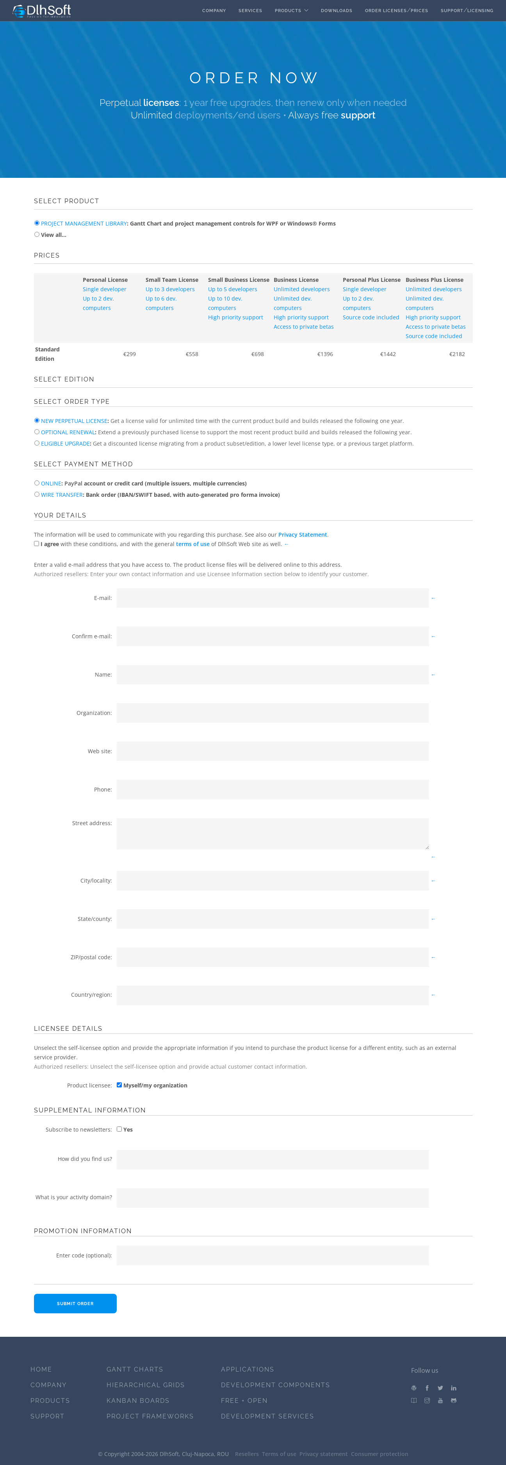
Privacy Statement (302, 534)
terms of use (193, 544)
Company (214, 10)
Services (250, 10)
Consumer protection (379, 1454)
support (358, 115)
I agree (49, 544)
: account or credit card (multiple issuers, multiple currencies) (143, 483)
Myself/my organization (154, 1085)
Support (452, 10)
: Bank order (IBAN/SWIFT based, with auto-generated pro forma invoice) (159, 494)
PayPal (73, 483)
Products (288, 10)
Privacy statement (323, 1454)
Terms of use (279, 1454)
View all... (52, 234)
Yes (127, 1129)
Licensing (480, 10)
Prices (419, 10)
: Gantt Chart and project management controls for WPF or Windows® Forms (187, 223)
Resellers (247, 1454)
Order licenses (386, 10)
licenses (161, 102)
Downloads (337, 10)
